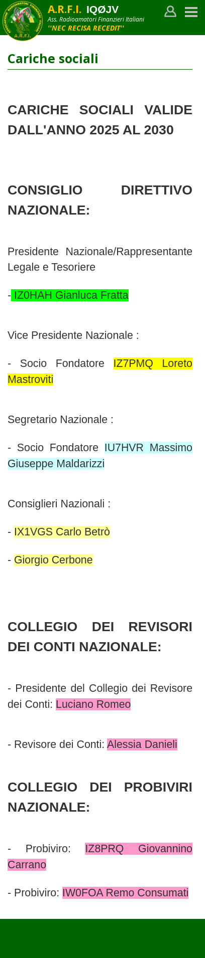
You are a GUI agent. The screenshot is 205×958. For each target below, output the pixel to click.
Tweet (130, 935)
